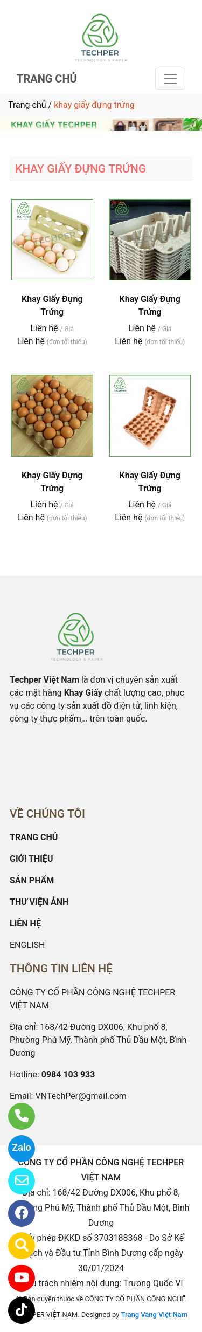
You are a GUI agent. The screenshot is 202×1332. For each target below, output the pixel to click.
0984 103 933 (68, 1074)
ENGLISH (27, 945)
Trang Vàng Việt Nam (154, 1314)
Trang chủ (27, 105)
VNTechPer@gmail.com (80, 1096)
